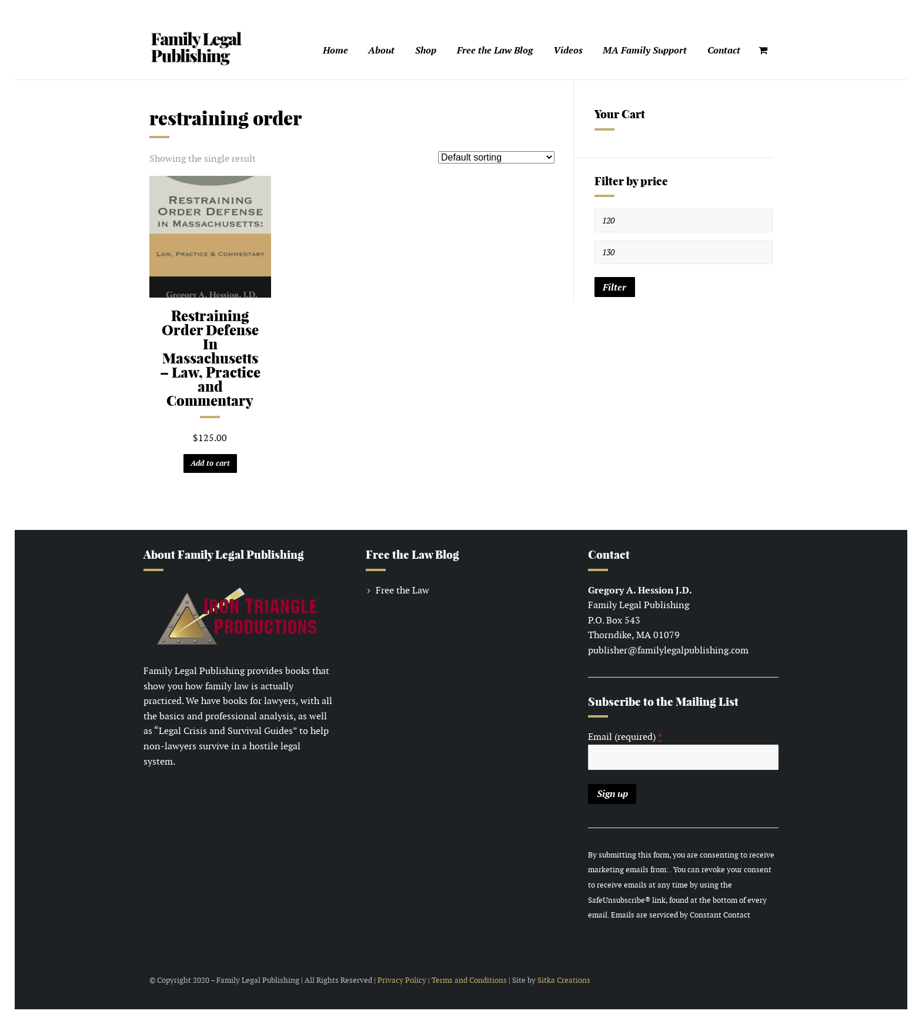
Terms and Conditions (469, 980)
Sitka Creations (563, 980)
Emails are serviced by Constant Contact (680, 915)
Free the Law (402, 590)
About (381, 50)
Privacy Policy (402, 980)
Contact (723, 50)
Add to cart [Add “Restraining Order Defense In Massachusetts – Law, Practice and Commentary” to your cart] (210, 463)
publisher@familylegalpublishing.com (668, 650)
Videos (568, 50)
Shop (425, 50)
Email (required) (625, 737)
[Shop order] (496, 157)
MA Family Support (645, 50)
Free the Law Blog (495, 50)
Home (335, 50)
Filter (614, 287)
